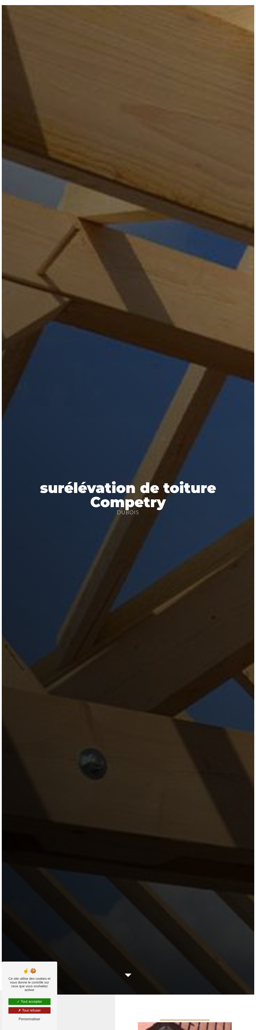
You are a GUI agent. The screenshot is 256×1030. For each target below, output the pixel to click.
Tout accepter (29, 1001)
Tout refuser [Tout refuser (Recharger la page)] (29, 1010)
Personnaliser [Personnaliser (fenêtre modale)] (29, 1019)
